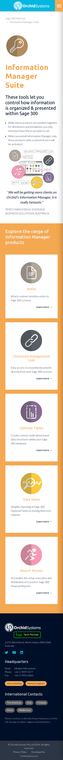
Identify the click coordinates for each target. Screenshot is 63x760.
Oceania (41, 702)
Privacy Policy (20, 751)
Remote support (36, 683)
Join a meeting (14, 683)
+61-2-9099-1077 (23, 671)
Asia (29, 702)
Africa (10, 710)
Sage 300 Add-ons (15, 18)
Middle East (24, 710)
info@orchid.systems (25, 668)
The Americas (14, 702)
